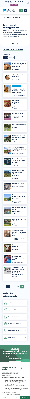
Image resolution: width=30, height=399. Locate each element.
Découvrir (14, 4)
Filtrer (14, 44)
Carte (12, 57)
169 (18, 287)
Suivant (22, 286)
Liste (6, 57)
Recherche (21, 10)
